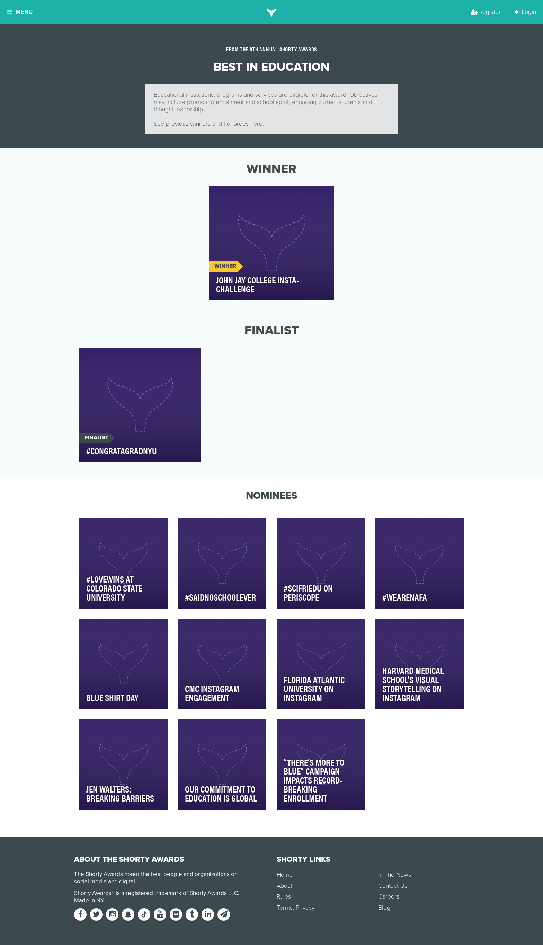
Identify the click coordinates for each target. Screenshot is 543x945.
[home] (271, 12)
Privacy (305, 907)
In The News (394, 874)
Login (525, 12)
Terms (285, 907)
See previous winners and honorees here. (209, 124)
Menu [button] (20, 12)
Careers (388, 896)
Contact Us (392, 886)
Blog (384, 907)
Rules (284, 896)
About (284, 886)
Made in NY (89, 900)
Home (285, 874)
